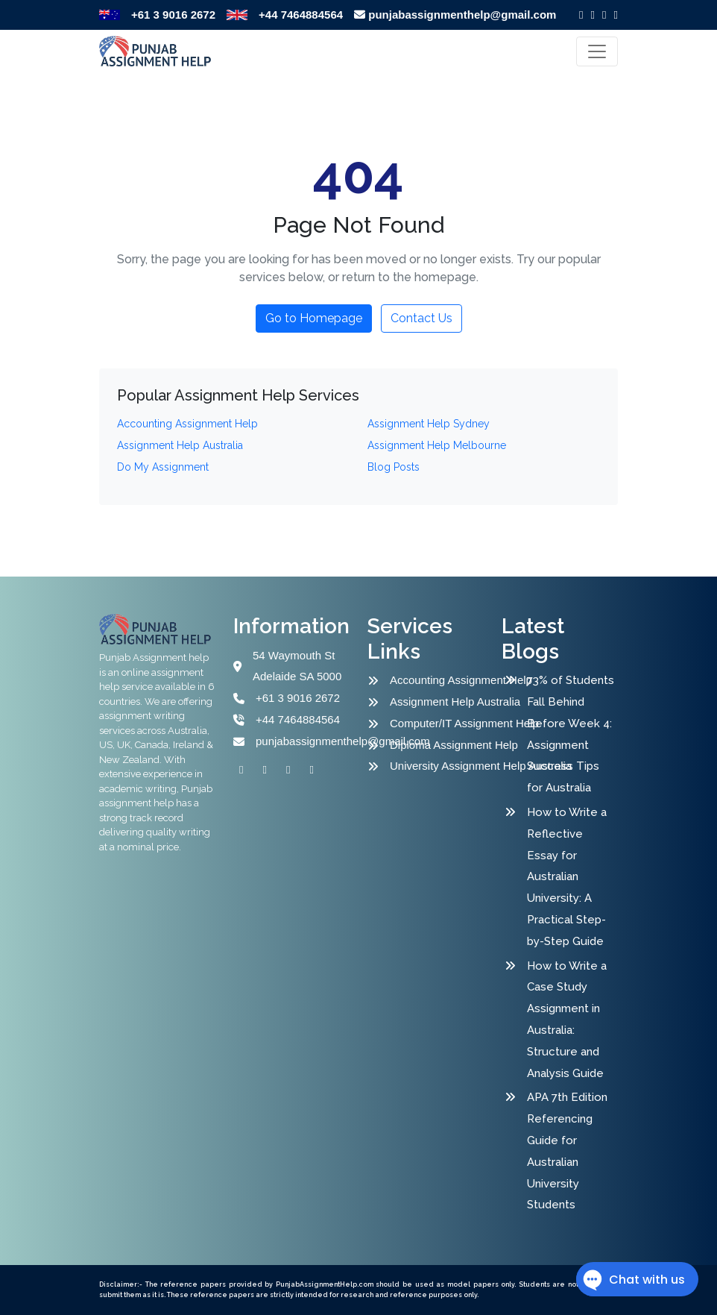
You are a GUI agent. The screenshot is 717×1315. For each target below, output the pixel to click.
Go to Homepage (313, 318)
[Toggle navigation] (597, 51)
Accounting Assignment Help (448, 680)
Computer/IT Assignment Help (448, 723)
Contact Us (421, 318)
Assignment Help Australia (448, 701)
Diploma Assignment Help (448, 744)
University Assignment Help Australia (448, 765)
